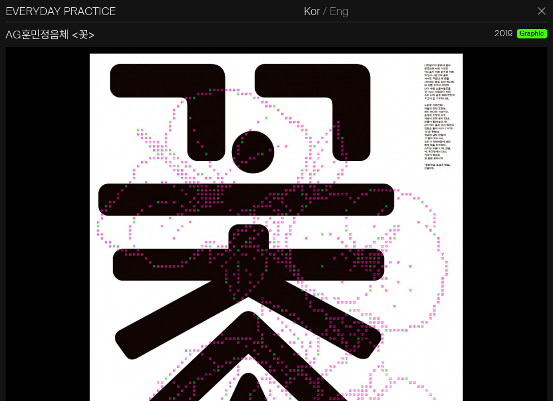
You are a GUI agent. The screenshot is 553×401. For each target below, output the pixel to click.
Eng (338, 11)
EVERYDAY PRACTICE (61, 11)
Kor (312, 11)
